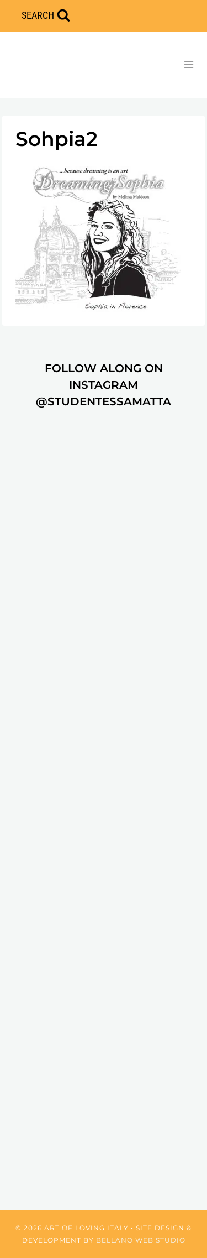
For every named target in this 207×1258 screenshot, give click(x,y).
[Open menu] (188, 64)
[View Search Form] (46, 16)
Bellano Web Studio (140, 1240)
